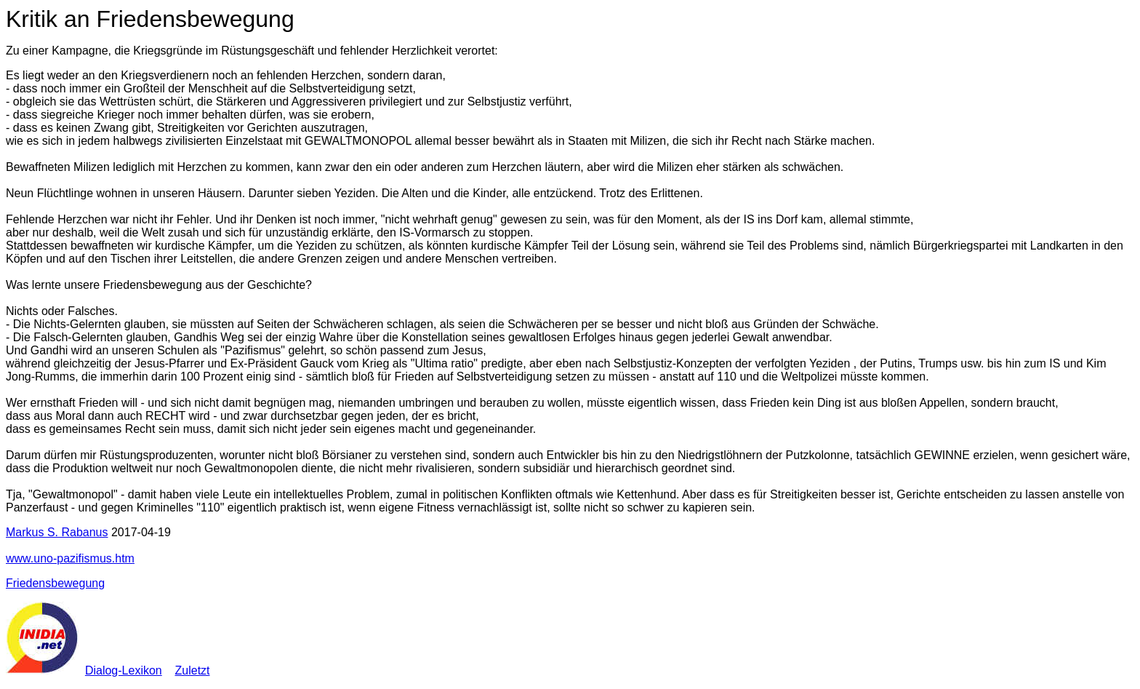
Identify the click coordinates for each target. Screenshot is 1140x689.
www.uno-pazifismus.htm (70, 558)
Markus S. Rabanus (57, 532)
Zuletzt (192, 670)
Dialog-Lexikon (123, 670)
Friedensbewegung (55, 583)
